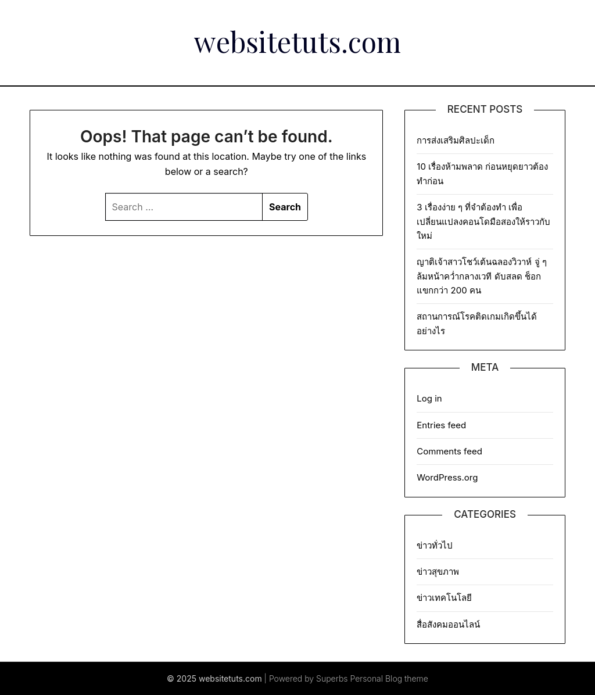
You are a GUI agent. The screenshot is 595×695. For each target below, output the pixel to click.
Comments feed (449, 451)
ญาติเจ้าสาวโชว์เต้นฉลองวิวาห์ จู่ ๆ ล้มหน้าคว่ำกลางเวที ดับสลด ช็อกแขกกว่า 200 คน (481, 276)
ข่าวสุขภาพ (438, 571)
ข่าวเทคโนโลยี (444, 597)
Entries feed (441, 425)
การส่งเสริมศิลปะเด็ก (458, 140)
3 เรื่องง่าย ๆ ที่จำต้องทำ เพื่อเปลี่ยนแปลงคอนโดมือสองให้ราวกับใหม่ (483, 221)
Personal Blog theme (389, 678)
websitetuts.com (297, 41)
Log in (429, 398)
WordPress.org (447, 477)
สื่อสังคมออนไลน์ (448, 624)
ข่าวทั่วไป (435, 545)
